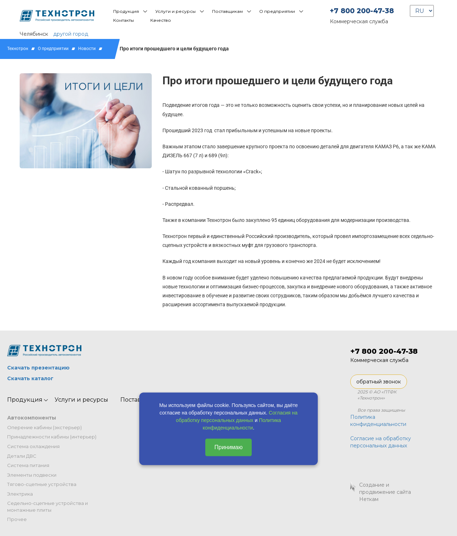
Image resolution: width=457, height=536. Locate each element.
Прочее (17, 519)
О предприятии (277, 11)
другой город (70, 34)
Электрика (20, 494)
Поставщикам (227, 11)
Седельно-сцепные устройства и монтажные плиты (47, 506)
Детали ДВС (21, 456)
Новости (87, 48)
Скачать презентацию (38, 367)
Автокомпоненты (31, 418)
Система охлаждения (33, 446)
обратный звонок (378, 381)
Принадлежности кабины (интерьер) (51, 437)
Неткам (368, 499)
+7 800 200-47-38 (362, 11)
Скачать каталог (30, 378)
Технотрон (17, 48)
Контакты (123, 20)
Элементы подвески (31, 475)
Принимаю (228, 447)
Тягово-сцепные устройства (41, 484)
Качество (160, 20)
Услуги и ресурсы (175, 11)
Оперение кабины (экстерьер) (44, 427)
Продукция (126, 11)
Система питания (28, 465)
